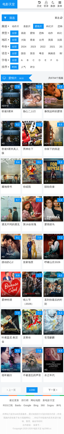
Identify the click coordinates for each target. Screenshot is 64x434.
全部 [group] (14, 33)
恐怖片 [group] (55, 26)
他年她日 (7, 375)
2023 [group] (33, 46)
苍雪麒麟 (49, 337)
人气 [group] (23, 67)
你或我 (27, 186)
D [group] (39, 60)
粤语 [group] (41, 53)
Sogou (50, 405)
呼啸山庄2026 (52, 262)
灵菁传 (27, 337)
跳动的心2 (7, 262)
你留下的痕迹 (52, 148)
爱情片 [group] (32, 26)
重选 (58, 17)
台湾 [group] (41, 39)
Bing (35, 405)
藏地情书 (7, 186)
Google (27, 405)
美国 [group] (50, 39)
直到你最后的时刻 (53, 301)
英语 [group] (32, 53)
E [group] (45, 60)
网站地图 (35, 400)
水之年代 (49, 375)
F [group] (51, 60)
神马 (58, 405)
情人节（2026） (28, 301)
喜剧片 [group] (21, 26)
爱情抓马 (49, 224)
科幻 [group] (59, 33)
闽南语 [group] (51, 53)
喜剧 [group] (23, 33)
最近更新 (14, 400)
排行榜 (25, 400)
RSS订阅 (8, 405)
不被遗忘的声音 (32, 375)
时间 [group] (14, 67)
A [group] (22, 60)
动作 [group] (50, 33)
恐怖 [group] (41, 33)
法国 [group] (59, 39)
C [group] (33, 60)
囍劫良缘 (49, 186)
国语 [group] (23, 53)
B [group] (27, 60)
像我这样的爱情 (53, 111)
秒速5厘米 (7, 111)
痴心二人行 (29, 111)
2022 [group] (42, 46)
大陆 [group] (23, 39)
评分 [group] (32, 67)
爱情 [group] (32, 33)
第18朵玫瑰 (29, 224)
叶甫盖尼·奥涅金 (10, 339)
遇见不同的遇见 (11, 224)
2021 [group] (52, 46)
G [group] (57, 60)
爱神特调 (7, 299)
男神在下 (28, 148)
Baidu (18, 405)
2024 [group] (23, 46)
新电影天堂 (49, 400)
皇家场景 (28, 262)
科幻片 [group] (44, 26)
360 (43, 405)
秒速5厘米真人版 (10, 150)
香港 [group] (32, 39)
